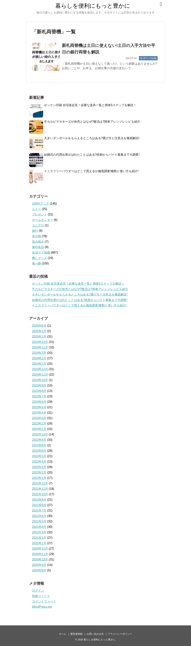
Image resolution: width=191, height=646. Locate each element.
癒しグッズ (39, 258)
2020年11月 (40, 554)
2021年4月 (39, 526)
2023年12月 (40, 369)
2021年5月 (39, 521)
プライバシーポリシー (120, 633)
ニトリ (36, 209)
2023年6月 (39, 401)
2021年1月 (39, 543)
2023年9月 (39, 385)
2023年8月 (39, 390)
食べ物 (36, 263)
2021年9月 (39, 499)
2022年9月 (39, 439)
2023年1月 (39, 429)
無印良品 (38, 247)
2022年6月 (39, 450)
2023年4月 (39, 412)
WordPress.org (42, 606)
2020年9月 (39, 564)
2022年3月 (39, 467)
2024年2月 (39, 358)
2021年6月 (39, 516)
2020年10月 (40, 559)
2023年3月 (39, 418)
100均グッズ (40, 203)
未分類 (36, 236)
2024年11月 (40, 347)
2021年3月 (39, 532)
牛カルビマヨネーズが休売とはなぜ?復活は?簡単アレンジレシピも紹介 (92, 121)
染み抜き (38, 241)
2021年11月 (40, 488)
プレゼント (39, 214)
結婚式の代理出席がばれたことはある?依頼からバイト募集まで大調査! (91, 154)
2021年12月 (40, 483)
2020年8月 (39, 570)
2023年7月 (39, 396)
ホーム (62, 633)
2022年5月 (39, 456)
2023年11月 (40, 374)
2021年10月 (40, 494)
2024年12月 (40, 342)
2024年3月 (39, 352)
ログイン (38, 590)
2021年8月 (39, 505)
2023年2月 (39, 423)
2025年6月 (39, 325)
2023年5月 (39, 407)
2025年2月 (39, 331)
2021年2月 (39, 537)
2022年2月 (39, 472)
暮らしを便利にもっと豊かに (92, 6)
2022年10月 (40, 434)
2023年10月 (40, 380)
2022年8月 (39, 445)
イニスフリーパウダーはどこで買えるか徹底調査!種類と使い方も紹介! (91, 171)
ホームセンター (42, 219)
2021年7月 (39, 510)
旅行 (35, 230)
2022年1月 (39, 477)
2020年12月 (40, 548)
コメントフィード (44, 601)
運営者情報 (76, 633)
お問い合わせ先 (95, 633)
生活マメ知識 (148, 58)
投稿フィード (41, 596)
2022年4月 (39, 461)
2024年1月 (39, 363)
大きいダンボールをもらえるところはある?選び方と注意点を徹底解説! (91, 138)
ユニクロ (38, 225)
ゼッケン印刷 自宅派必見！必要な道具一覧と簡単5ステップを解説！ (90, 105)
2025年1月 (39, 336)
